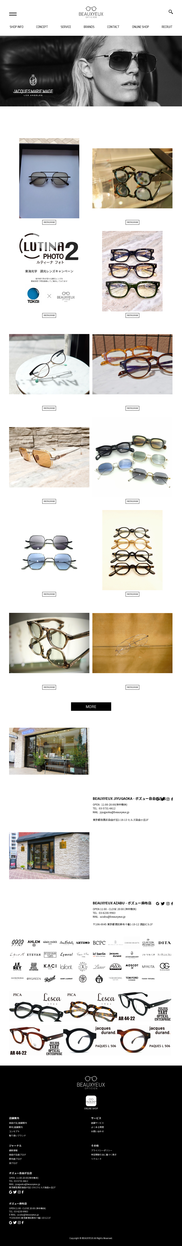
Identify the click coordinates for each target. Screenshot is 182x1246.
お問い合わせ (97, 1131)
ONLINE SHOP (140, 27)
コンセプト (14, 1131)
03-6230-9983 (107, 913)
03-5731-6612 (107, 808)
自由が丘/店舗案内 (18, 1122)
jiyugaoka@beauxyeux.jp (114, 812)
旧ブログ (13, 1163)
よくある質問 (97, 1127)
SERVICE (66, 27)
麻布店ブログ (15, 1158)
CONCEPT (42, 27)
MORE (91, 706)
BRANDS (89, 27)
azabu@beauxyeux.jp (113, 916)
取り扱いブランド (17, 1135)
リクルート (96, 1158)
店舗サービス (97, 1122)
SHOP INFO (16, 27)
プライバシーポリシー (101, 1150)
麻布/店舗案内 (16, 1127)
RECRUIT (167, 27)
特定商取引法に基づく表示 (103, 1154)
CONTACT (113, 27)
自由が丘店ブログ (17, 1154)
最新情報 (13, 1150)
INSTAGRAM (49, 222)
